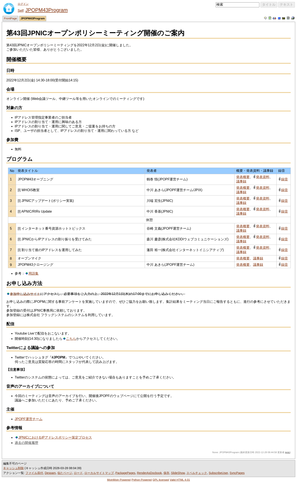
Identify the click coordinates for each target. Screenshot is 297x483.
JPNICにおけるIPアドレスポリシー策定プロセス (55, 437)
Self (21, 10)
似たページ (64, 473)
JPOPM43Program (46, 10)
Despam (50, 473)
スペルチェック (196, 473)
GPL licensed (160, 479)
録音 (284, 179)
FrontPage (10, 18)
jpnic (287, 452)
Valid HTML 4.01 (180, 479)
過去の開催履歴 (26, 443)
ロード (78, 473)
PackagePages (125, 473)
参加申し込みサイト (25, 294)
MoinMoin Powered (119, 479)
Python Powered (141, 479)
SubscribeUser (218, 473)
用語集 (33, 273)
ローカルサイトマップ (99, 473)
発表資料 (262, 177)
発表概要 (243, 177)
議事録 (241, 181)
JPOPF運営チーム (28, 419)
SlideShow (178, 473)
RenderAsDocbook (149, 473)
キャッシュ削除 (13, 468)
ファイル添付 (34, 473)
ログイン (23, 3)
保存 (166, 473)
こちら (71, 338)
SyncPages (237, 473)
